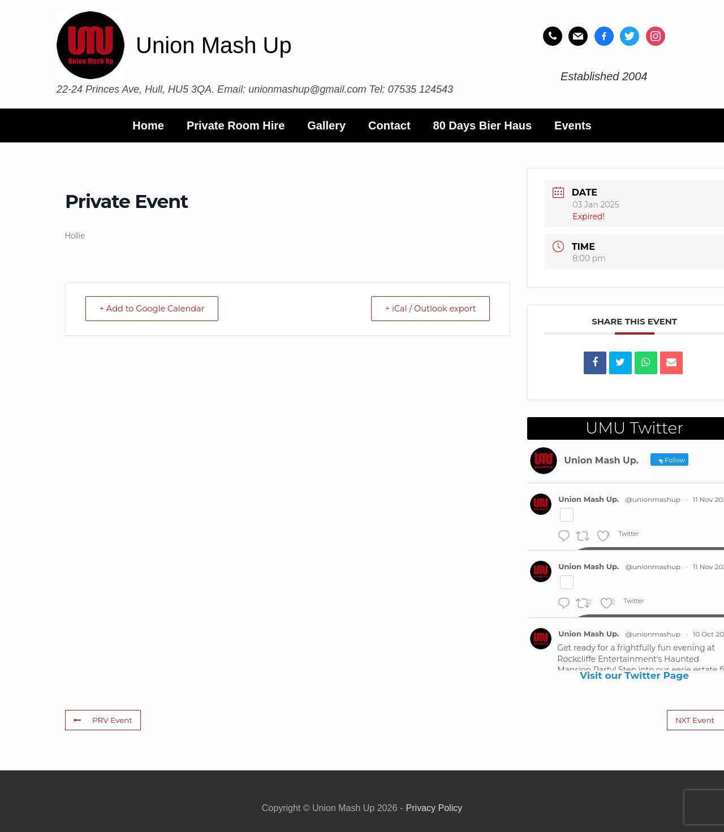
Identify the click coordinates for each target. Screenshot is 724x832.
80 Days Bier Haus (482, 125)
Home (148, 125)
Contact (389, 125)
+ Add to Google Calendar (156, 309)
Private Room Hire (236, 125)
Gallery (326, 125)
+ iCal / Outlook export (426, 309)
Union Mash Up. (588, 499)
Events (573, 125)
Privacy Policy (434, 808)
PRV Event (102, 719)
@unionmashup (653, 499)
